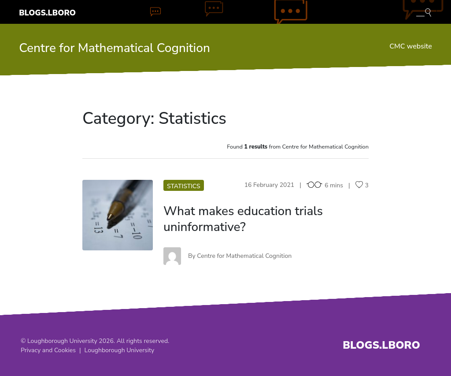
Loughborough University (120, 350)
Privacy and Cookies (48, 350)
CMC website (410, 46)
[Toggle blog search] (423, 12)
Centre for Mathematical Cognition (114, 48)
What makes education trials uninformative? (243, 219)
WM (118, 214)
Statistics (183, 186)
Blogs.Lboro (47, 12)
